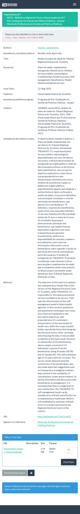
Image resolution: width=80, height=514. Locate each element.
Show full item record (15, 472)
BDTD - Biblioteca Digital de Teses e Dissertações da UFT (36, 17)
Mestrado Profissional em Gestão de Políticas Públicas (34, 24)
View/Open (68, 462)
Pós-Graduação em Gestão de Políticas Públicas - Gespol (35, 20)
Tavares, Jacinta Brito (48, 47)
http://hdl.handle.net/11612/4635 (54, 416)
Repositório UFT (12, 14)
